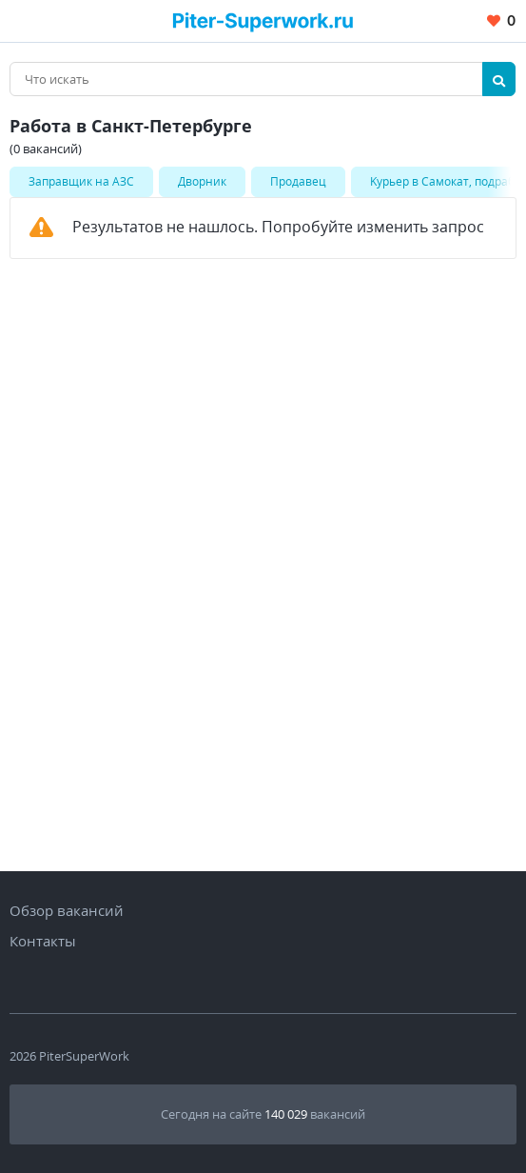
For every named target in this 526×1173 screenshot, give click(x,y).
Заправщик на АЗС (81, 181)
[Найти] (499, 79)
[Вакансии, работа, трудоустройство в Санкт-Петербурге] (263, 20)
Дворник (202, 181)
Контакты (43, 940)
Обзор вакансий (67, 910)
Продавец (298, 181)
